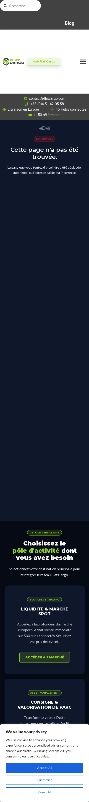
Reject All (44, 792)
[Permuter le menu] (83, 61)
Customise (44, 780)
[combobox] (20, 5)
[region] (44, 763)
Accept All (44, 768)
